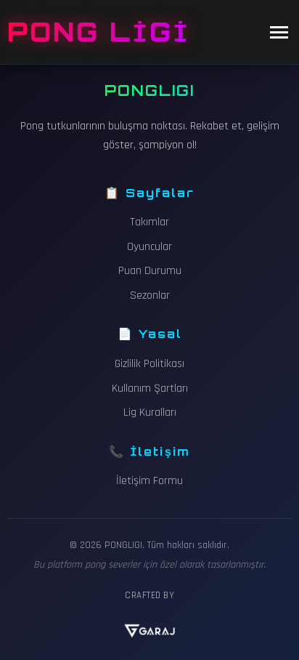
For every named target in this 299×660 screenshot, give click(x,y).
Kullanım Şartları (150, 388)
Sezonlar (150, 295)
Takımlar (149, 222)
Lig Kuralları (149, 412)
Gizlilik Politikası (149, 363)
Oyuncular (149, 246)
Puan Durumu (149, 270)
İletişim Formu (149, 480)
